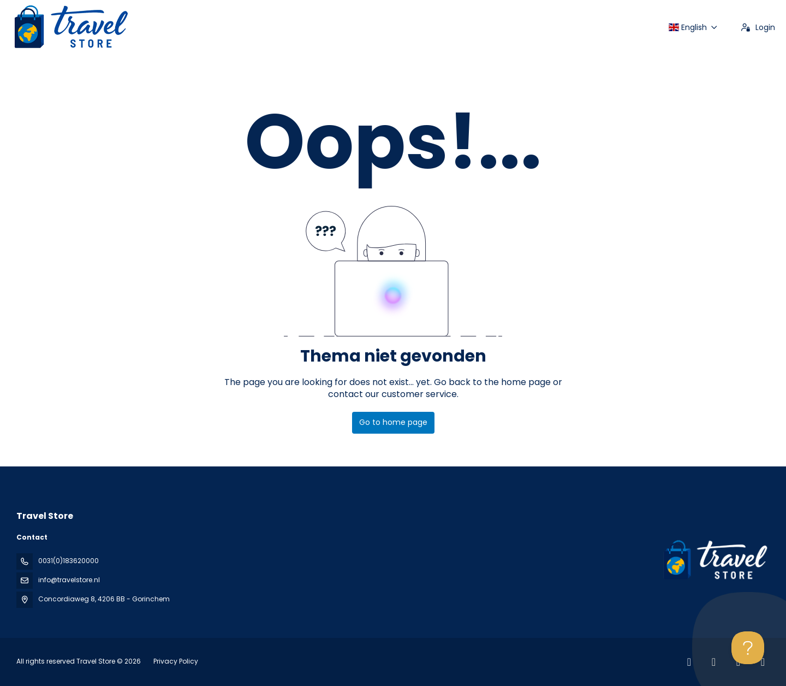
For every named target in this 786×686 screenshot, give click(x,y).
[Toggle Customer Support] (747, 647)
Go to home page (393, 422)
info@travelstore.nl (69, 579)
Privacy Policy (175, 661)
